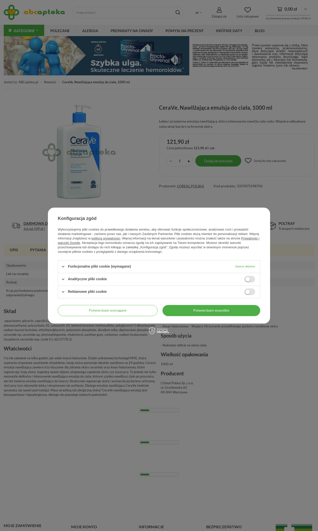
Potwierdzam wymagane (107, 310)
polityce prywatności (106, 238)
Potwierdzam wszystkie (211, 310)
